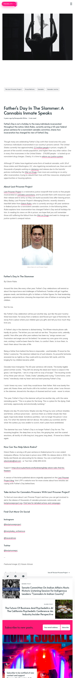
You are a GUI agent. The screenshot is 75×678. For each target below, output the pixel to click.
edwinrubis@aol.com (12, 461)
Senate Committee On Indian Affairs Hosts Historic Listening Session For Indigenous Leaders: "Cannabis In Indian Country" (45, 590)
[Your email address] (51, 627)
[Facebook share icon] (15, 576)
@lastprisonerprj (10, 550)
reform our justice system (52, 156)
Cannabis (41, 89)
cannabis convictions (26, 195)
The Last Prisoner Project (13, 89)
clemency (35, 169)
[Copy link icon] (23, 576)
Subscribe (65, 627)
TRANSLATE (8, 4)
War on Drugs (31, 172)
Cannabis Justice (52, 89)
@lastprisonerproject (12, 524)
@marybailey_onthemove (14, 531)
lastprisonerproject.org (13, 503)
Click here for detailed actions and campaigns (41, 503)
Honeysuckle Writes (20, 118)
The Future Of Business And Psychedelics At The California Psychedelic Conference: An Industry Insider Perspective (29, 611)
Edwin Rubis (26, 203)
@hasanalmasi (10, 538)
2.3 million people (41, 147)
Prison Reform (29, 89)
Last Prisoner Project (12, 192)
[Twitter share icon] (8, 576)
